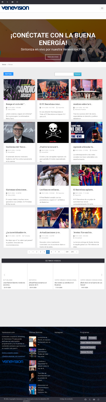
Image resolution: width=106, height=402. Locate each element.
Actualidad (7, 280)
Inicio (4, 64)
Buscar (77, 74)
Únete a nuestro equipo (10, 353)
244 (67, 252)
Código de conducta (66, 399)
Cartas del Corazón (88, 347)
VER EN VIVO (53, 57)
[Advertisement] (53, 15)
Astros (83, 338)
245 (72, 252)
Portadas (92, 338)
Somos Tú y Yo (86, 352)
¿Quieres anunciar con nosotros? (13, 356)
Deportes (32, 280)
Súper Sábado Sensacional (66, 280)
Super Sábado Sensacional (90, 343)
